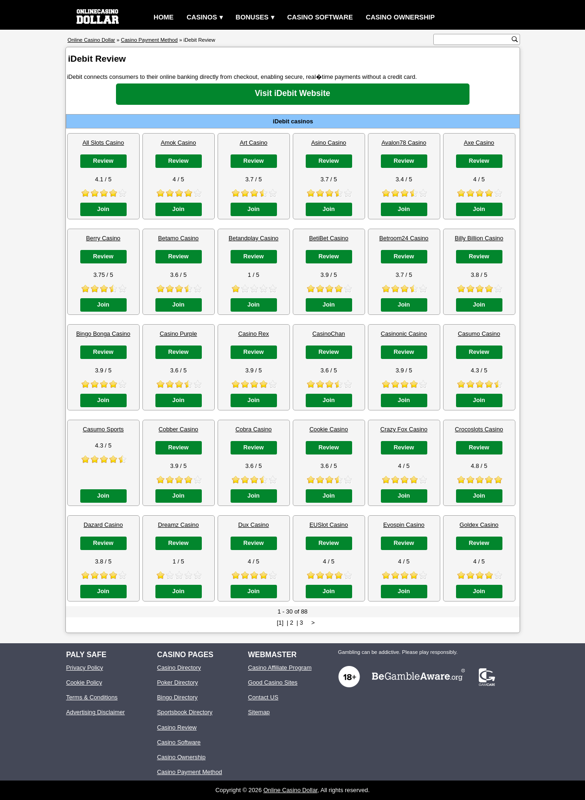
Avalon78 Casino (403, 142)
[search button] (515, 39)
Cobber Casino (178, 429)
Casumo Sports (103, 429)
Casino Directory (179, 667)
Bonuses (252, 17)
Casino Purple (178, 333)
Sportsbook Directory (184, 712)
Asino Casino (328, 142)
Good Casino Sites (273, 682)
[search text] (474, 39)
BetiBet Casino (328, 238)
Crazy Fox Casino (404, 429)
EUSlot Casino (328, 524)
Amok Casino (178, 142)
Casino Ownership (400, 17)
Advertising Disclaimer (95, 712)
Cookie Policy (84, 682)
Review (103, 160)
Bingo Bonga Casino (103, 333)
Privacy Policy (84, 667)
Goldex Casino (479, 524)
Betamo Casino (178, 238)
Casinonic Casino (404, 333)
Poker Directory (177, 682)
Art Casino (254, 142)
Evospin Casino (403, 524)
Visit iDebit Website (292, 93)
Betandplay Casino (253, 238)
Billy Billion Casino (479, 238)
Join (103, 208)
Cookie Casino (328, 429)
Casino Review (177, 727)
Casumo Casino (479, 333)
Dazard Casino (103, 524)
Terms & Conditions (92, 697)
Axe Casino (479, 142)
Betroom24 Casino (404, 238)
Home (164, 17)
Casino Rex (253, 333)
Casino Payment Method (189, 771)
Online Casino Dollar (291, 790)
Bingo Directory (177, 697)
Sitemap (259, 712)
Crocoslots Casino (479, 429)
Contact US (263, 697)
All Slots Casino (103, 142)
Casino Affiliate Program (280, 667)
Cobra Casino (253, 429)
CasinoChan (328, 333)
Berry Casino (103, 238)
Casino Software (320, 17)
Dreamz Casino (178, 524)
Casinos (201, 17)
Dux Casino (253, 524)
